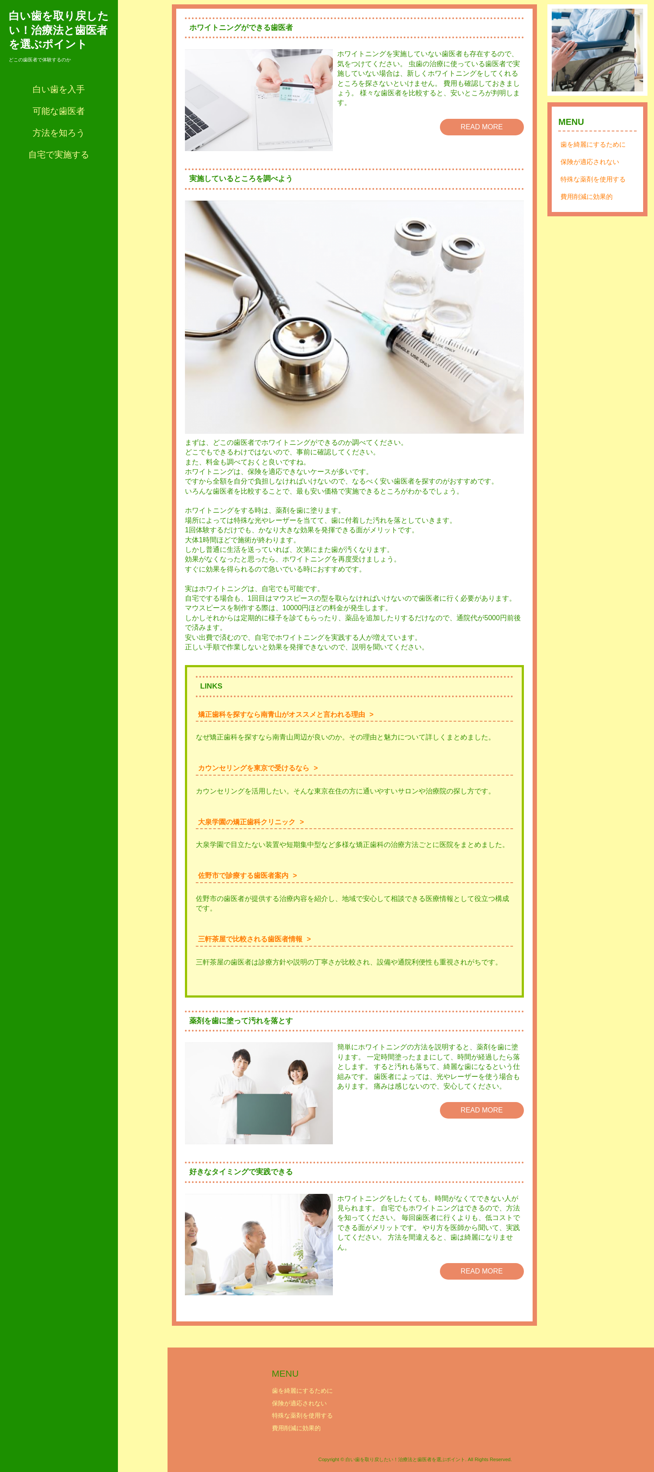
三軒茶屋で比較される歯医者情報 (250, 939)
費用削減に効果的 (586, 205)
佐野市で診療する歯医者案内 (243, 875)
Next (632, 54)
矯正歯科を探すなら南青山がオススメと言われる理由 (281, 714)
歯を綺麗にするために (593, 153)
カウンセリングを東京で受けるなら (253, 768)
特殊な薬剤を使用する (593, 188)
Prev (563, 54)
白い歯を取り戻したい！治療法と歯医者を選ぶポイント (59, 30)
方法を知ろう (59, 133)
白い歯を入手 (59, 89)
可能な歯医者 (59, 111)
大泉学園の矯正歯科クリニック (246, 822)
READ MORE (482, 127)
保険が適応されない (589, 170)
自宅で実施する (58, 154)
